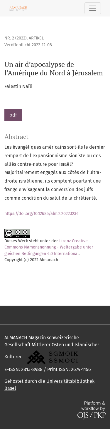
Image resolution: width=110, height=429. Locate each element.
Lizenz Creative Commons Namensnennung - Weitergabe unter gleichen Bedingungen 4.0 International (48, 247)
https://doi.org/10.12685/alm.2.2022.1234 (41, 213)
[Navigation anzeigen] (92, 8)
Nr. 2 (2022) (15, 38)
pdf (13, 115)
